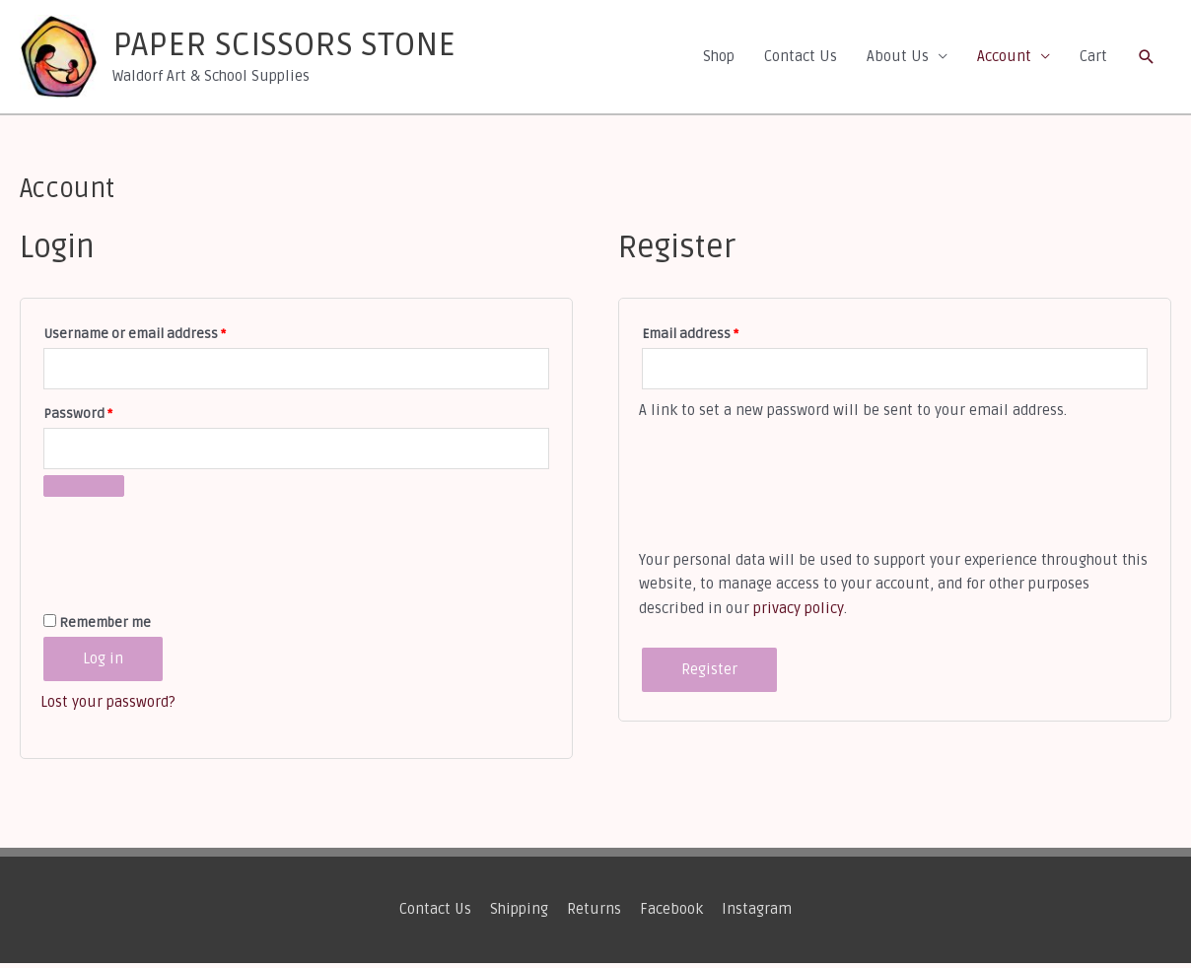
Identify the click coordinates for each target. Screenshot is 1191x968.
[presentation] (190, 550)
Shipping (520, 915)
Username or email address (162, 336)
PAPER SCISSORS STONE (296, 48)
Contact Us (800, 59)
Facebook (672, 915)
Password (106, 417)
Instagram (758, 915)
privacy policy (798, 614)
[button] (1146, 59)
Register (709, 675)
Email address (718, 336)
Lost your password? (107, 708)
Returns (595, 915)
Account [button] (1004, 59)
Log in (103, 664)
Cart (1093, 59)
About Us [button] (898, 59)
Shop (719, 59)
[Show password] (83, 492)
